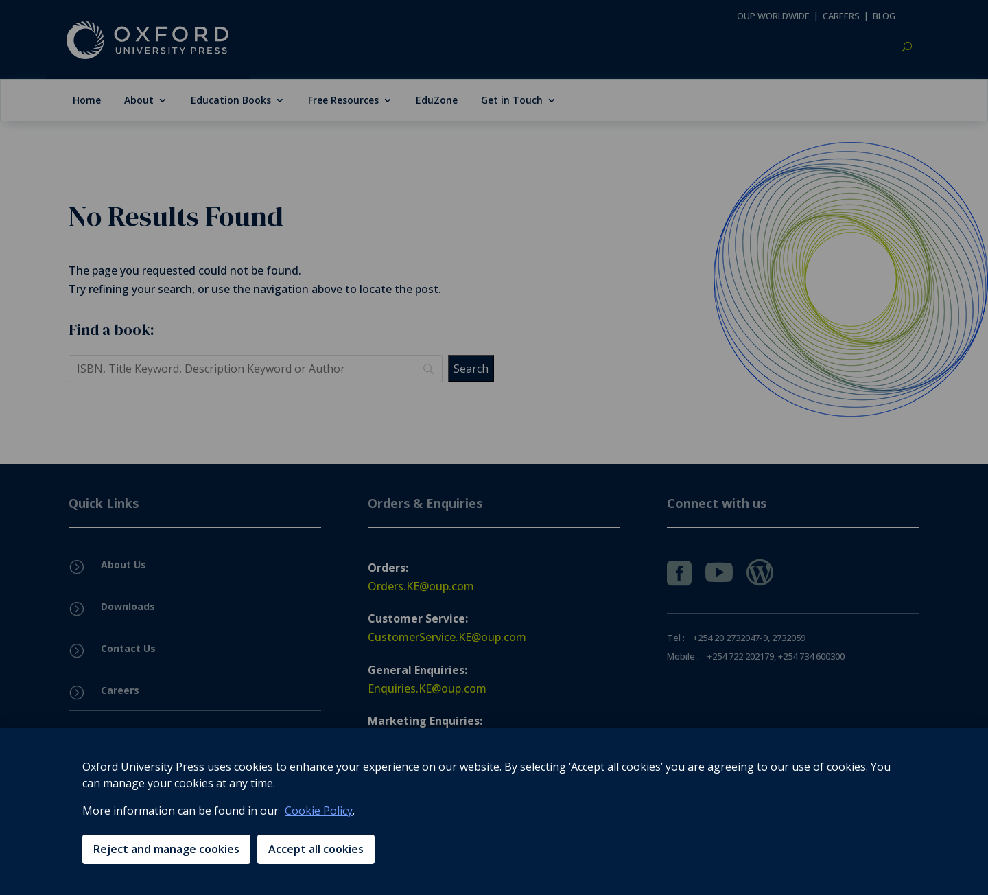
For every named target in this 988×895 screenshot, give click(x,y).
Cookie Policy (319, 810)
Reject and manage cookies (166, 849)
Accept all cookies (316, 849)
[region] (494, 811)
